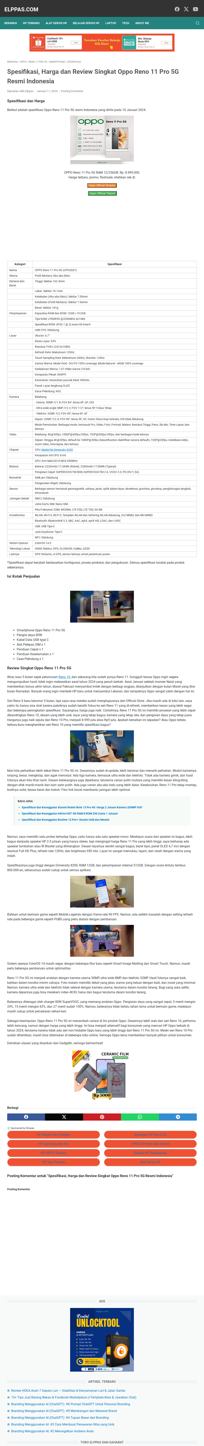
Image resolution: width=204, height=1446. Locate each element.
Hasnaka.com (122, 1439)
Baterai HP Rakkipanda (103, 1275)
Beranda (13, 16)
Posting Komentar (72, 84)
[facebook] (176, 5)
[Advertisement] (70, 227)
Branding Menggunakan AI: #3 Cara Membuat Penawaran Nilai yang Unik (174, 206)
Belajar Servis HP (89, 16)
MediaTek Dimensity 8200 (55, 464)
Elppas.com (24, 5)
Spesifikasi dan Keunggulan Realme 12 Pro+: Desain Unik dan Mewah (65, 894)
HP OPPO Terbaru (38, 1275)
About (109, 1431)
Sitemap (96, 1431)
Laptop (113, 16)
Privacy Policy (78, 1431)
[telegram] (121, 1239)
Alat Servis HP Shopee (167, 249)
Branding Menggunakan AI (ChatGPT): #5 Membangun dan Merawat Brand (171, 173)
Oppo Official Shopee (70, 183)
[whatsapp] (95, 1239)
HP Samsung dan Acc (37, 1266)
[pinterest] (70, 1239)
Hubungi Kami (125, 1431)
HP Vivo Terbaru (37, 1284)
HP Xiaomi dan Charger (38, 1256)
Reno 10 (64, 709)
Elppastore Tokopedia (167, 242)
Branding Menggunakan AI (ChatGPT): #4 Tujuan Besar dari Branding (172, 190)
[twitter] (185, 5)
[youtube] (194, 5)
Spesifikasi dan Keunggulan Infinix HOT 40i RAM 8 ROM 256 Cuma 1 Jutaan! (70, 888)
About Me (145, 16)
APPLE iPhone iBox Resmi (103, 1266)
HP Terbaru (34, 16)
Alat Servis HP (59, 16)
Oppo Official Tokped (70, 191)
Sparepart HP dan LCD (103, 1256)
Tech (128, 16)
